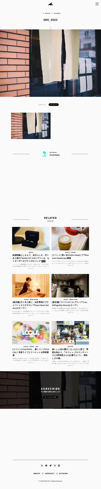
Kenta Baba (57, 13)
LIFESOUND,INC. (45, 483)
